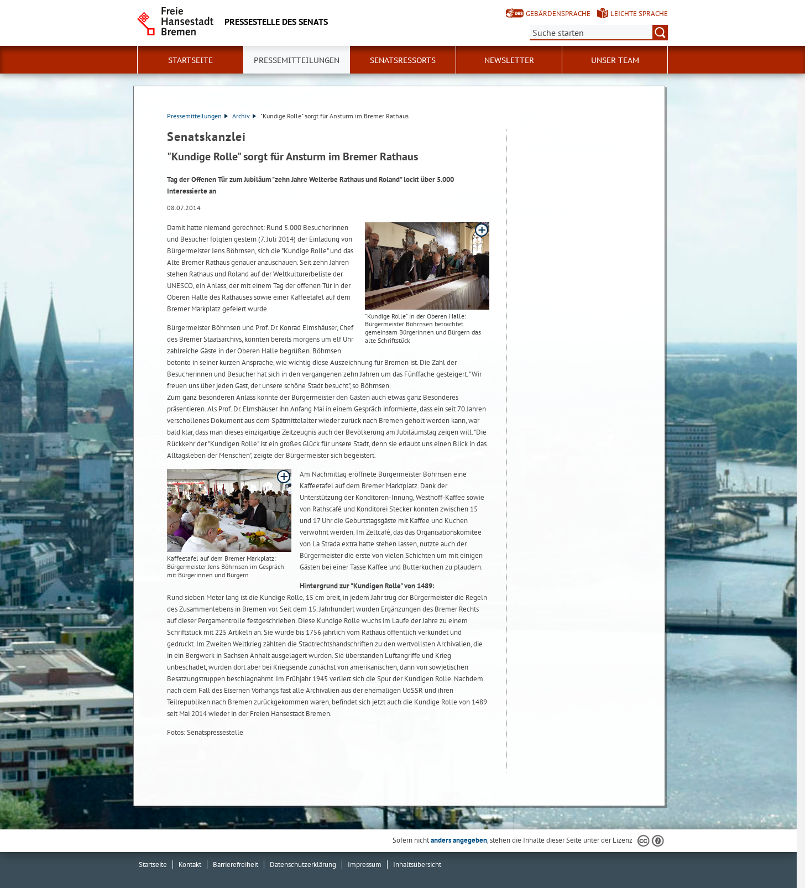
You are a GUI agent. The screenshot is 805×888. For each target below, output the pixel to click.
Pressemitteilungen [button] (296, 60)
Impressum (364, 864)
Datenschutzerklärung (303, 864)
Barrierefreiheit (235, 864)
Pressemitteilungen (197, 116)
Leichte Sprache (639, 13)
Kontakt (190, 864)
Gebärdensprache (558, 13)
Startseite (190, 60)
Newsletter (509, 60)
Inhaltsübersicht (417, 864)
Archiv (244, 116)
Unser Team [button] (615, 60)
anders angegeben (459, 840)
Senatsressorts (403, 60)
